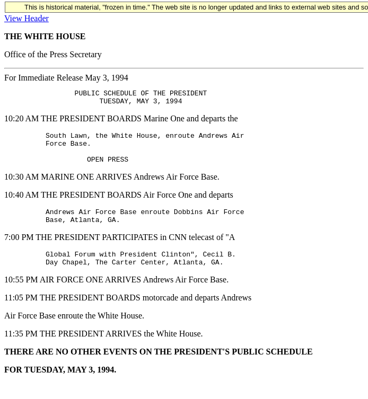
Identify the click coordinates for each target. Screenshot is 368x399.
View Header (26, 18)
